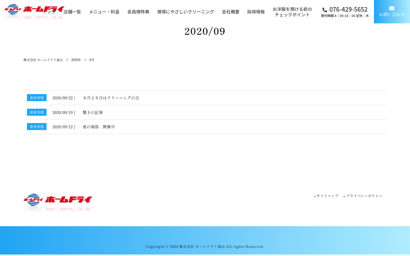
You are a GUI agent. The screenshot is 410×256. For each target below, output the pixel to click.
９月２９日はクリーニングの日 (111, 98)
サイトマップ (324, 196)
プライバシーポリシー (363, 196)
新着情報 (37, 97)
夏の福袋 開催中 (99, 126)
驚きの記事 (93, 112)
